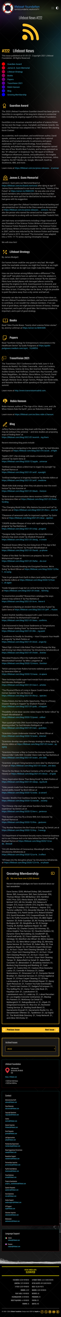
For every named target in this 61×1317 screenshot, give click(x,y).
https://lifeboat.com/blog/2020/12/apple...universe (24, 461)
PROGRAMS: (35, 1297)
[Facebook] (42, 1312)
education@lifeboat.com (12, 1108)
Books (10, 75)
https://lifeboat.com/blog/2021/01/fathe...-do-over (24, 561)
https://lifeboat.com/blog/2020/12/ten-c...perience (24, 811)
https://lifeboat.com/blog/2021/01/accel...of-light (35, 450)
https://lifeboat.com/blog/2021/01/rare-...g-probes (24, 728)
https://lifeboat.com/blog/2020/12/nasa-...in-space (24, 674)
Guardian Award (14, 64)
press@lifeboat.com (10, 1177)
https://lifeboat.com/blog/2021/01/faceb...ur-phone (25, 550)
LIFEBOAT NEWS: (36, 1280)
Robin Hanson (13, 87)
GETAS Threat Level (30, 1271)
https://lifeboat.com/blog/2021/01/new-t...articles (24, 685)
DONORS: (23, 1290)
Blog (9, 91)
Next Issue (49, 1030)
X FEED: (17, 1286)
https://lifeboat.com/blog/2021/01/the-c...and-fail (36, 510)
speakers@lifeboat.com (11, 1190)
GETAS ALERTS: (36, 1283)
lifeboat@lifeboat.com (11, 1127)
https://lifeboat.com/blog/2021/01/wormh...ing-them (25, 437)
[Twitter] (46, 1312)
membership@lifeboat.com (12, 1146)
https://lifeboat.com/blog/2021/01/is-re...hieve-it (23, 601)
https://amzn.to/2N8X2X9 (22, 191)
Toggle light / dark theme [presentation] (57, 8)
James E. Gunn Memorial (18, 68)
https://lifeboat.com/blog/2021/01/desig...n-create (24, 539)
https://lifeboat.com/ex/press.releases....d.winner (37, 168)
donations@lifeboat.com (12, 1171)
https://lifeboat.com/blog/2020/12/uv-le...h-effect (24, 854)
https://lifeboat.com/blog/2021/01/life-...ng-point (23, 631)
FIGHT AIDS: (18, 1293)
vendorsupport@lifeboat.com (13, 1202)
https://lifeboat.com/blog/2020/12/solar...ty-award (24, 792)
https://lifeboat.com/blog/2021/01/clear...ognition (31, 518)
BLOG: (33, 1286)
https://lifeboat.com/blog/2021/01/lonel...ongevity (24, 642)
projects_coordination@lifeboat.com (15, 1183)
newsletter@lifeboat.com (12, 1158)
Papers (10, 79)
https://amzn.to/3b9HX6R (34, 328)
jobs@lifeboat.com (10, 1140)
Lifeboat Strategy (15, 72)
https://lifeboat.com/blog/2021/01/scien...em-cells (24, 757)
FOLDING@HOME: (17, 1297)
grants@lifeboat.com (11, 1133)
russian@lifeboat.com (14, 1246)
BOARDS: (34, 1290)
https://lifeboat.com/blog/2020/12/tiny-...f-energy (24, 830)
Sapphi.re (37, 1311)
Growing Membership (16, 95)
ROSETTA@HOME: (16, 1300)
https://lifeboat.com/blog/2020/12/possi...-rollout (23, 717)
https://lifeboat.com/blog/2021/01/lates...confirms (24, 620)
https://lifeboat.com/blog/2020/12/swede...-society (24, 800)
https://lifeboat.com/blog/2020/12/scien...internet (24, 736)
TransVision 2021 (15, 83)
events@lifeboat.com (11, 1121)
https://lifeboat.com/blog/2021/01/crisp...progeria (24, 529)
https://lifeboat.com (11, 1077)
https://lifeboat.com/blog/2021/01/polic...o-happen (24, 706)
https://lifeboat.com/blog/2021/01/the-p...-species (24, 695)
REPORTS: (34, 1293)
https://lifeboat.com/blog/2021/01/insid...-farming (26, 590)
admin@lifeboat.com (11, 1102)
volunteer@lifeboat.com (12, 1215)
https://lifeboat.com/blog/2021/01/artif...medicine (24, 480)
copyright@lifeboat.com (12, 1114)
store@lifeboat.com (10, 1196)
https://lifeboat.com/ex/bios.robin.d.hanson (34, 414)
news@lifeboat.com (10, 1152)
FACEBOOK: (16, 1280)
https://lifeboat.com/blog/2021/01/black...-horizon (24, 491)
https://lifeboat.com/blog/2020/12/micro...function (24, 663)
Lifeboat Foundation (15, 1311)
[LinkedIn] (49, 1312)
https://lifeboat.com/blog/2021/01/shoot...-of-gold (33, 774)
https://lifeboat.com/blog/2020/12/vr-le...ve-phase (26, 862)
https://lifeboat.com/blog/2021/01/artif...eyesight (24, 472)
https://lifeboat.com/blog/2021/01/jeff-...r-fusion (36, 609)
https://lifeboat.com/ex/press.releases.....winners (26, 210)
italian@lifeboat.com (14, 1240)
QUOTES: (34, 1303)
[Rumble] (57, 1312)
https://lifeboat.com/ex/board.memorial (19, 185)
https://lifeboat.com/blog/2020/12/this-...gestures (24, 822)
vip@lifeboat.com (10, 1208)
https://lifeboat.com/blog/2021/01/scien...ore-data (33, 765)
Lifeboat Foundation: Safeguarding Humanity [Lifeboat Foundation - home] (25, 8)
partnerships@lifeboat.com (12, 1165)
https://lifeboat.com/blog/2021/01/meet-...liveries (24, 652)
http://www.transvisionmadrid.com (30, 390)
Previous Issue (13, 1030)
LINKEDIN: (17, 1283)
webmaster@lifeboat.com (12, 1221)
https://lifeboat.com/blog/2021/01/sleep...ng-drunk (24, 782)
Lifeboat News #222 (30, 18)
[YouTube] (53, 1312)
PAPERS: (34, 1300)
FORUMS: (24, 1303)
